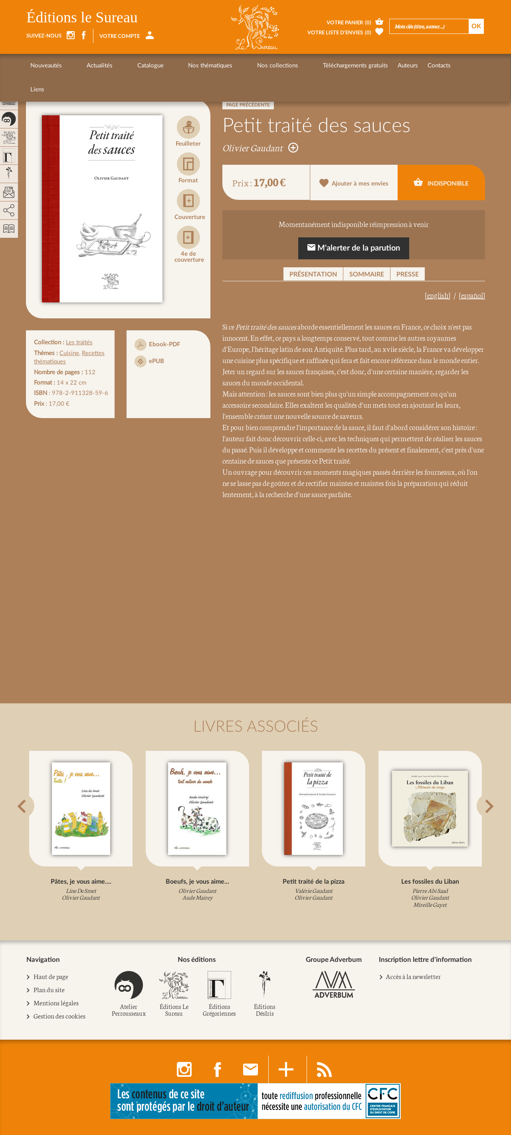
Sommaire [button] (366, 274)
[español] (472, 295)
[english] (437, 295)
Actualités (84, 66)
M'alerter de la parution (353, 247)
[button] (36, 825)
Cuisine (69, 353)
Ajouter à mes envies (353, 183)
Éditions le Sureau (82, 17)
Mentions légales (56, 1003)
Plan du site (49, 990)
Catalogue (120, 66)
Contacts (363, 66)
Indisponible (441, 182)
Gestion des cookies (59, 1016)
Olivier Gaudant (260, 147)
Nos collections (217, 66)
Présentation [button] (313, 274)
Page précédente (248, 105)
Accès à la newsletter (413, 976)
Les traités (79, 342)
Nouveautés (46, 66)
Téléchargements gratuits (280, 66)
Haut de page (51, 977)
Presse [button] (407, 274)
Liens (392, 66)
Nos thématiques (165, 66)
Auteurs (332, 66)
